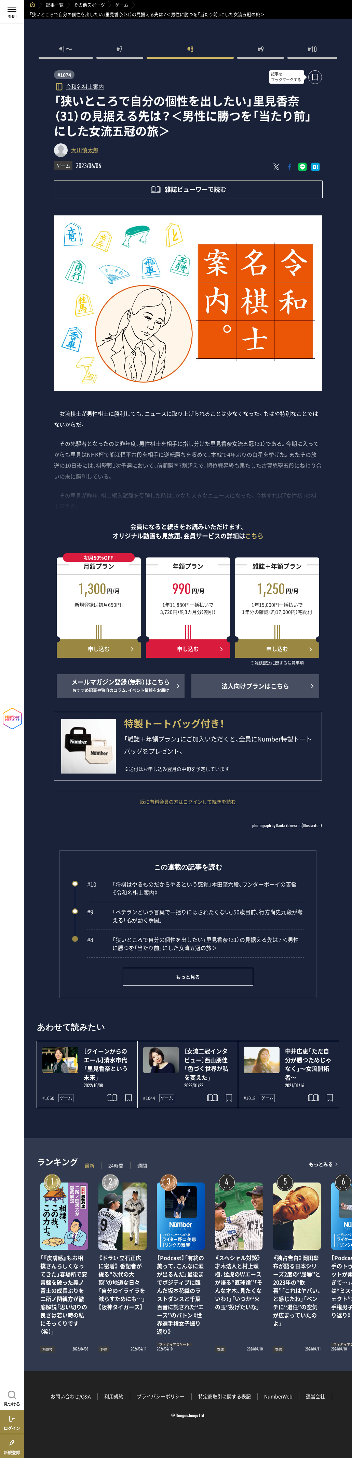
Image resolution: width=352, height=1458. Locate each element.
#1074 (64, 74)
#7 (120, 50)
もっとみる (321, 1163)
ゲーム (121, 4)
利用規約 (113, 1396)
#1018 (250, 1098)
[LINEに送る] (302, 167)
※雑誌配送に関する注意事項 (277, 663)
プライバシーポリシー (161, 1396)
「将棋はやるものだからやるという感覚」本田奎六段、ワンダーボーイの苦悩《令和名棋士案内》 (192, 888)
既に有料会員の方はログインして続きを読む (188, 801)
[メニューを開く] (12, 12)
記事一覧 (55, 4)
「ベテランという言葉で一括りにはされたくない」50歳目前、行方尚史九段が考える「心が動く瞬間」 (195, 916)
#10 (312, 50)
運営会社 (315, 1396)
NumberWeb (278, 1396)
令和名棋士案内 (85, 86)
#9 (261, 50)
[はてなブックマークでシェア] (315, 167)
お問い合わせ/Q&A (71, 1396)
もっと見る (188, 976)
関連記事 (342, 1425)
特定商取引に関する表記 (224, 1396)
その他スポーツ (89, 4)
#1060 (48, 1098)
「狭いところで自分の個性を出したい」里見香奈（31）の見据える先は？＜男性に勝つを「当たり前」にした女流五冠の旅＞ (193, 943)
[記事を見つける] (12, 1398)
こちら (254, 535)
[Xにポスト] (276, 167)
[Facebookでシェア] (289, 167)
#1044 (149, 1098)
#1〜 (66, 50)
